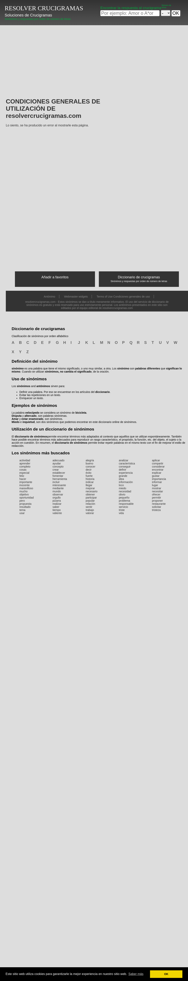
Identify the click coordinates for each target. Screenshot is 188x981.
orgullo (57, 497)
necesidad (125, 491)
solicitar (156, 506)
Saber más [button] (135, 974)
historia (90, 479)
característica (127, 463)
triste (122, 510)
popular (90, 500)
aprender (24, 463)
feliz (21, 475)
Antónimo (49, 296)
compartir (157, 463)
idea (121, 479)
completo (24, 466)
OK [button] (166, 974)
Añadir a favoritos (54, 277)
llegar (89, 485)
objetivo (24, 494)
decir (88, 469)
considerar (158, 466)
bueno (89, 463)
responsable (126, 503)
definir (122, 469)
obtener (90, 494)
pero (22, 500)
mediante (58, 488)
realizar (57, 503)
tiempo (57, 510)
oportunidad (26, 497)
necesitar (157, 491)
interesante (59, 485)
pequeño (124, 497)
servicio (123, 506)
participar (91, 497)
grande (123, 475)
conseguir (125, 466)
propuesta (25, 503)
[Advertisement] (74, 54)
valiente (57, 513)
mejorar (90, 488)
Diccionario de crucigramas (139, 277)
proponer (157, 500)
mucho (23, 491)
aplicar (156, 460)
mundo (57, 491)
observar (58, 494)
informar (157, 482)
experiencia (126, 472)
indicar (90, 482)
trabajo (90, 510)
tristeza (156, 510)
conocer (90, 466)
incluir (56, 482)
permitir (156, 497)
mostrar (156, 488)
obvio (122, 494)
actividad (24, 460)
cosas (23, 469)
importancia (159, 479)
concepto (58, 466)
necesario (91, 491)
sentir (89, 506)
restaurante (159, 503)
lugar (155, 485)
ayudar (57, 463)
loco (121, 485)
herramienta (60, 479)
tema (22, 510)
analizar (123, 460)
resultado (25, 506)
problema (124, 500)
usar (22, 513)
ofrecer (156, 494)
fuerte (89, 475)
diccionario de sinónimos (31, 436)
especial (24, 472)
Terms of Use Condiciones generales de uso (123, 296)
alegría (90, 460)
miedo (122, 488)
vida (121, 513)
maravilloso (26, 488)
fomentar (58, 475)
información (126, 482)
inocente (24, 485)
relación (90, 503)
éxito (88, 472)
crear (56, 469)
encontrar (157, 469)
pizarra (57, 500)
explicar (156, 472)
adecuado (59, 460)
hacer (22, 479)
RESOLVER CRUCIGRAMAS (44, 8)
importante (25, 482)
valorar (90, 513)
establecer (59, 472)
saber (56, 506)
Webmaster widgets (76, 296)
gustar (156, 475)
